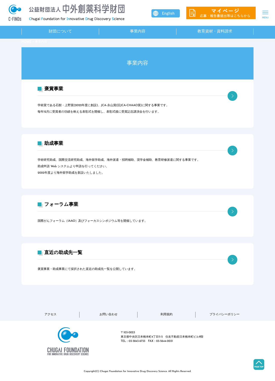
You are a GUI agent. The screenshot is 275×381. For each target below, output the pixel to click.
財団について (60, 31)
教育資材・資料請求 (214, 31)
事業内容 (137, 31)
